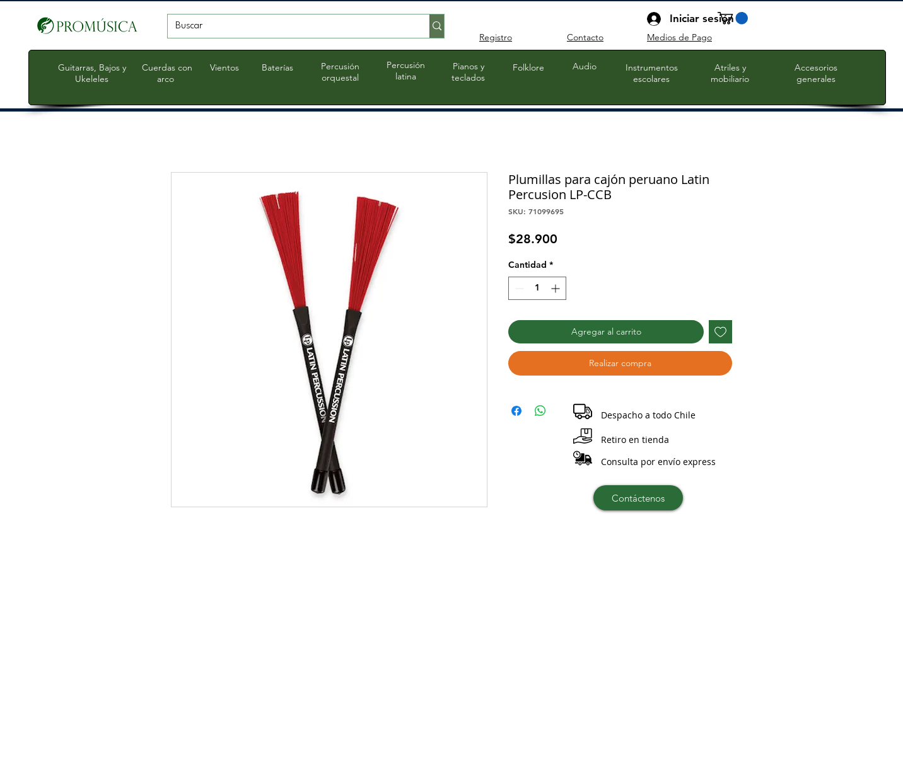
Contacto (585, 37)
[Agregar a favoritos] (720, 331)
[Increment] (556, 288)
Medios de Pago (679, 37)
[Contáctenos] (638, 497)
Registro (495, 37)
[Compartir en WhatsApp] (540, 410)
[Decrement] (518, 288)
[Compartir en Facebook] (516, 410)
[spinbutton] (537, 288)
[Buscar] (289, 26)
